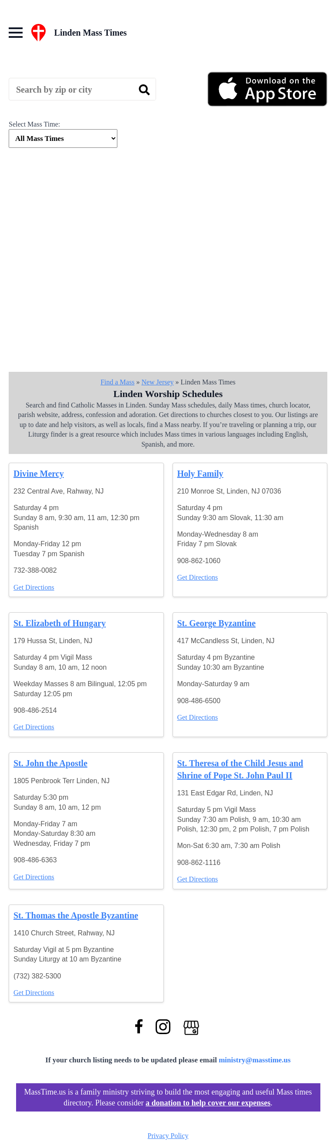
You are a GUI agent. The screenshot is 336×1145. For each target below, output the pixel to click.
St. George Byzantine (216, 623)
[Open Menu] (16, 33)
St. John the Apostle (50, 763)
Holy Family (200, 473)
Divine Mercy (38, 473)
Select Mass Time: (34, 124)
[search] (144, 89)
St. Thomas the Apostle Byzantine (75, 915)
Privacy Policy (168, 1135)
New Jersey (157, 382)
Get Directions (33, 587)
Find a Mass (117, 382)
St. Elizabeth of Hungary (59, 623)
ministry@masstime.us (255, 1060)
